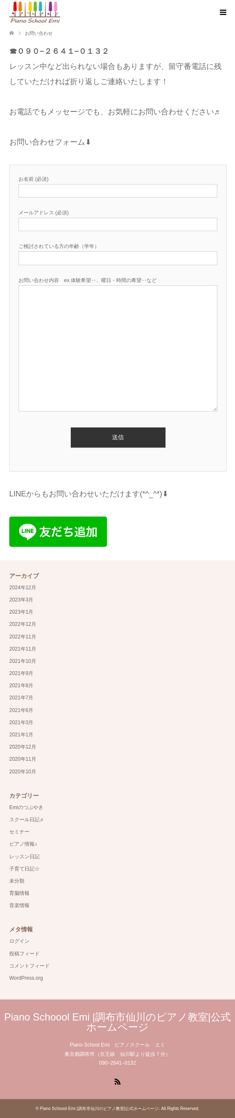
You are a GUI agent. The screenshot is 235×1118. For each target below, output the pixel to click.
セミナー (19, 832)
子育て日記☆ (24, 869)
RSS (117, 1081)
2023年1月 (21, 612)
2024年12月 (22, 588)
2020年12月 (22, 747)
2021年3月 (21, 722)
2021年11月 (22, 649)
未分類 (16, 881)
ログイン (19, 941)
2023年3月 (21, 600)
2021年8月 (21, 685)
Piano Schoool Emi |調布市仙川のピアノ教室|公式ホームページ (117, 1022)
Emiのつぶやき (26, 807)
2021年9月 (21, 673)
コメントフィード (29, 966)
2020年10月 (22, 772)
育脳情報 (19, 893)
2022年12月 (22, 624)
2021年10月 (22, 661)
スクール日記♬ (26, 820)
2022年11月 (22, 637)
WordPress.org (26, 978)
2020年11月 (22, 759)
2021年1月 (21, 735)
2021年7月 (21, 698)
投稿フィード (24, 954)
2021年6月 (21, 710)
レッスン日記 (24, 857)
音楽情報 (19, 905)
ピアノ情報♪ (23, 844)
